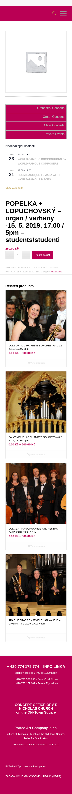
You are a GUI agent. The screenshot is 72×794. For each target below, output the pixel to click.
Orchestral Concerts (51, 108)
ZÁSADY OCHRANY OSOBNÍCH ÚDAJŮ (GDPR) (33, 776)
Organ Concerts (54, 116)
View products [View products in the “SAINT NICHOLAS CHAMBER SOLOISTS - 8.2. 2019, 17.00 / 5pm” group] (36, 454)
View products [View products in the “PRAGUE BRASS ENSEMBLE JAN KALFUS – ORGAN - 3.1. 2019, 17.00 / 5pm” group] (36, 637)
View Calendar (14, 187)
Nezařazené (56, 271)
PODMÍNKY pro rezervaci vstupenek (25, 766)
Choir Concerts (54, 125)
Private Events (55, 134)
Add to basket (43, 255)
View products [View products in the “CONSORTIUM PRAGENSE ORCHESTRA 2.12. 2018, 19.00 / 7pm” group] (36, 362)
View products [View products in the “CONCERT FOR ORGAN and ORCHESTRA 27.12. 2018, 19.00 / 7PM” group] (36, 546)
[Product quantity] (18, 255)
